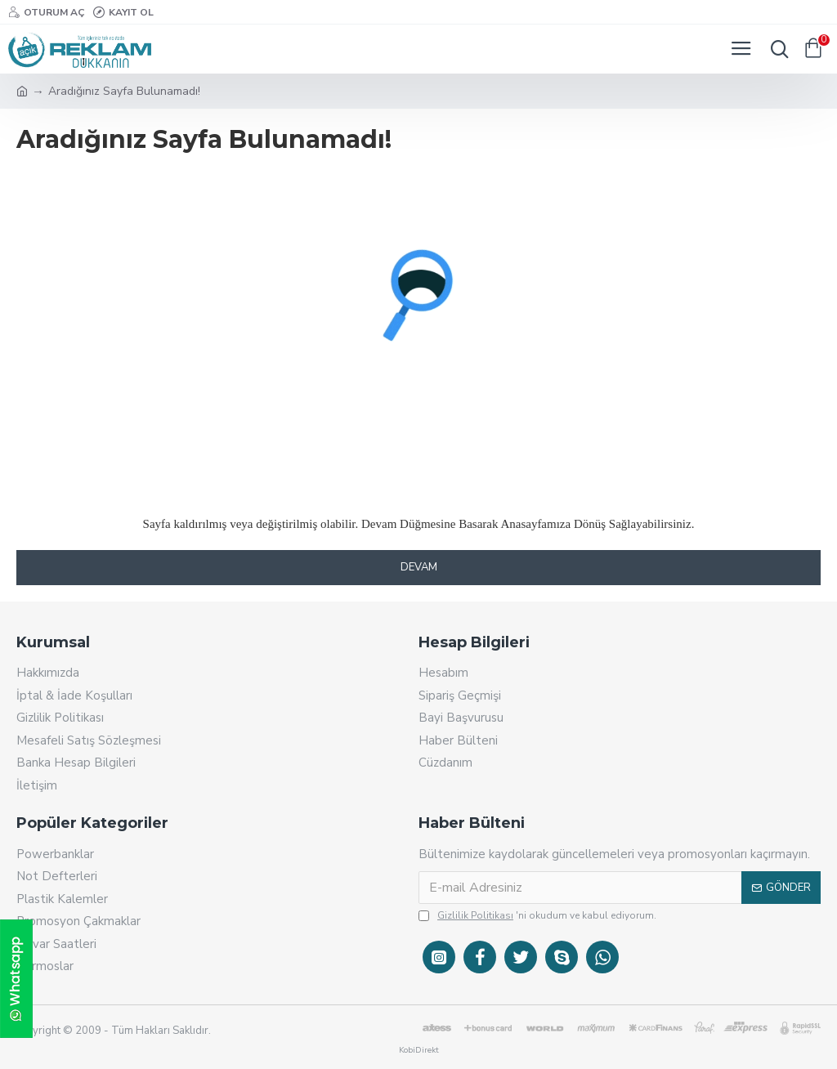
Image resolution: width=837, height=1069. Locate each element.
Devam (419, 567)
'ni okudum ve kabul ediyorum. (537, 915)
